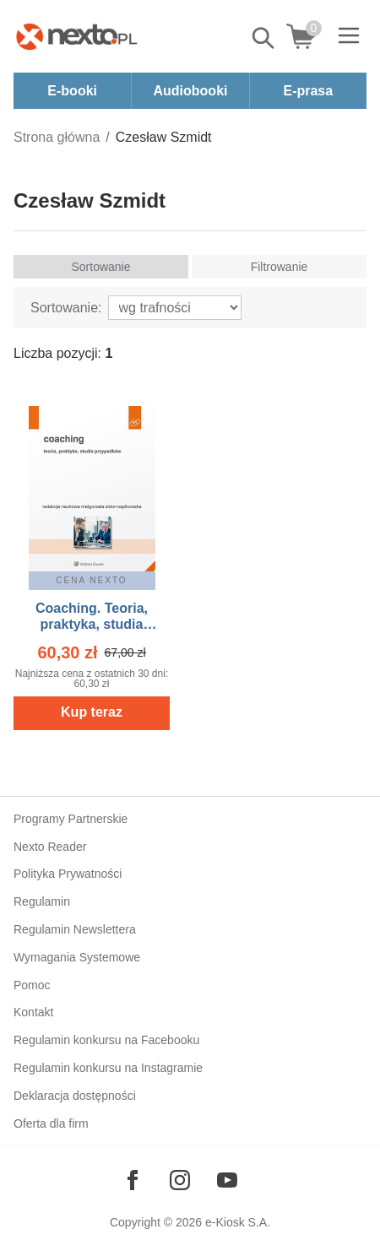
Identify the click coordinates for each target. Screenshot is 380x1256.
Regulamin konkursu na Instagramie (108, 1068)
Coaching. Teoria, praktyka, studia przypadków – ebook (91, 624)
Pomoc (32, 985)
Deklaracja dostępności (75, 1095)
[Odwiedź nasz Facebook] (132, 1180)
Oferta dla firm (51, 1123)
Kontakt (33, 1012)
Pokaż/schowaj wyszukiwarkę (264, 38)
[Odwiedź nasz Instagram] (179, 1180)
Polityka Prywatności (68, 873)
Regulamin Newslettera (75, 929)
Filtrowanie (279, 266)
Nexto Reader (50, 846)
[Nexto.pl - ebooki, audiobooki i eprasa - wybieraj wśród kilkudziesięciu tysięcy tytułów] (77, 36)
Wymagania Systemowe (77, 957)
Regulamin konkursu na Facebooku (106, 1040)
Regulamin (42, 901)
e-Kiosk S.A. (237, 1222)
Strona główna (57, 137)
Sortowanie (100, 266)
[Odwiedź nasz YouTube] (227, 1180)
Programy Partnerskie (71, 819)
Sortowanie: (66, 307)
